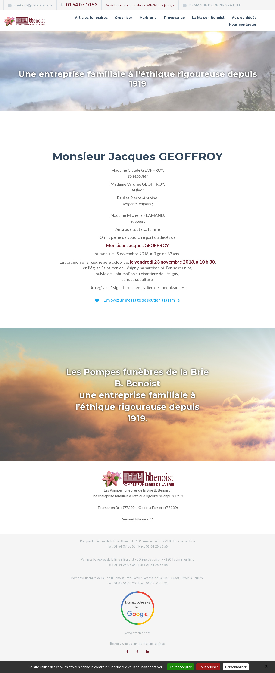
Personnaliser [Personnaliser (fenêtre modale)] (236, 666)
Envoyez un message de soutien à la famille (137, 299)
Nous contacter (242, 24)
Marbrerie (148, 18)
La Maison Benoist (208, 18)
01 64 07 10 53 (81, 4)
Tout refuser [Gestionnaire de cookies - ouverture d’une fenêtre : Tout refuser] (208, 666)
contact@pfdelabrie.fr (33, 5)
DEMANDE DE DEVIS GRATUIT (215, 5)
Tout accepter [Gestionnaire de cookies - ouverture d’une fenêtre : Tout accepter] (180, 666)
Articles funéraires (91, 18)
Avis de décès (244, 18)
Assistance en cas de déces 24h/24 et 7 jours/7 (140, 5)
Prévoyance (174, 18)
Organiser (123, 18)
